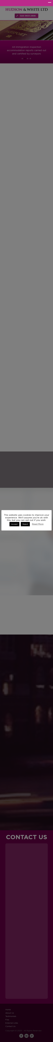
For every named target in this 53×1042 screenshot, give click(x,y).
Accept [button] (14, 524)
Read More (38, 524)
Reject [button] (25, 524)
